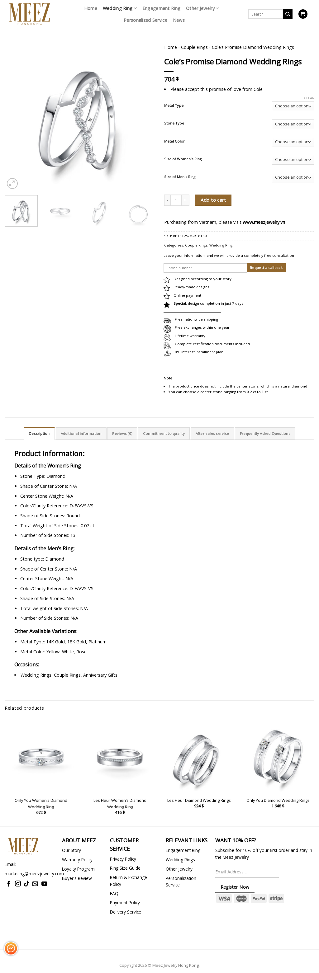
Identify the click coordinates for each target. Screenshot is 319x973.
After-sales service (212, 433)
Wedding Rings (180, 860)
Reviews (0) (122, 433)
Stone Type (174, 123)
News (179, 20)
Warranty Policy (77, 860)
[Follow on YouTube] (44, 884)
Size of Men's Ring (179, 177)
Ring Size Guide (125, 868)
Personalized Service (145, 20)
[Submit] (288, 14)
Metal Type (173, 105)
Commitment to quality (164, 433)
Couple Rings (194, 47)
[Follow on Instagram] (18, 884)
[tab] (39, 433)
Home (90, 8)
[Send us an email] (35, 884)
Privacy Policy (123, 859)
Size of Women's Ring (183, 159)
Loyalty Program (78, 869)
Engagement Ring (161, 8)
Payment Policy (125, 902)
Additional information (81, 433)
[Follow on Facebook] (9, 884)
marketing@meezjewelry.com (34, 874)
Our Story (71, 850)
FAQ (114, 893)
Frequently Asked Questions (265, 433)
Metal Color (174, 141)
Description (39, 433)
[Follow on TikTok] (27, 884)
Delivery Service (125, 912)
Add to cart (213, 200)
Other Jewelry (202, 8)
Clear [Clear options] (309, 98)
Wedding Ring (120, 8)
